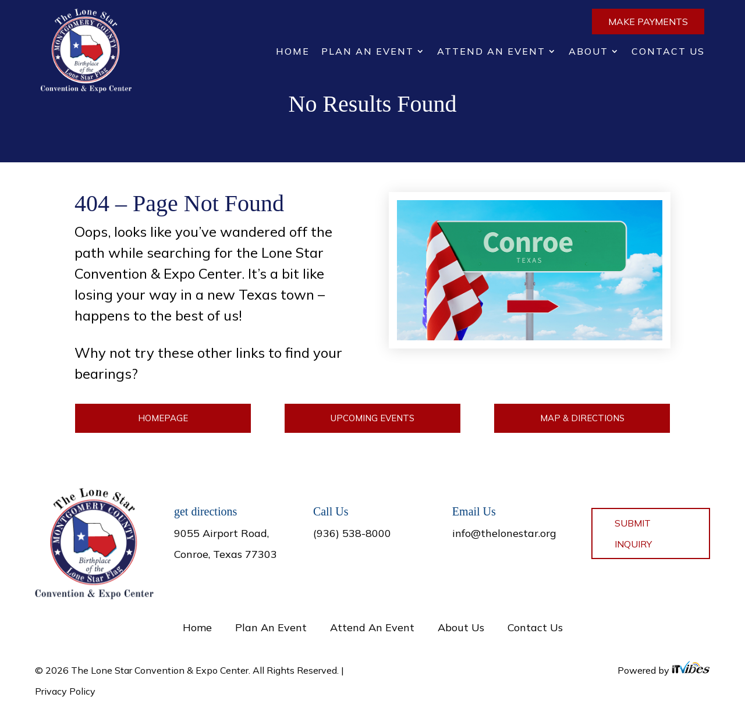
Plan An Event (367, 52)
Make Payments (648, 21)
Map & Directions (582, 418)
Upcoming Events (372, 418)
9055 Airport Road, (221, 533)
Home (293, 52)
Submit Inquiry (633, 533)
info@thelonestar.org (504, 533)
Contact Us (668, 52)
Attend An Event (491, 52)
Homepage (163, 418)
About (588, 52)
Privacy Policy (65, 691)
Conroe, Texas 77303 (225, 554)
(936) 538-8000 (352, 533)
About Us (461, 627)
